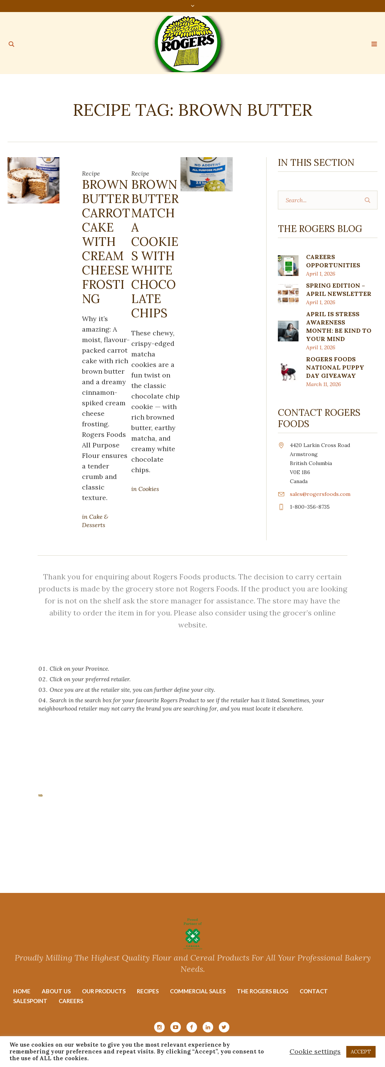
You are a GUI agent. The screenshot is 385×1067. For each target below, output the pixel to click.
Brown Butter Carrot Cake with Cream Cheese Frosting (106, 241)
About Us (56, 991)
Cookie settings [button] (315, 1051)
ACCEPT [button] (361, 1052)
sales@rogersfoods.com (320, 494)
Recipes (148, 991)
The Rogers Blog (262, 991)
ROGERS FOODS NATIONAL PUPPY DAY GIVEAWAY (335, 367)
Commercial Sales (198, 991)
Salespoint (30, 1000)
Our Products (104, 991)
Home (21, 991)
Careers (71, 1000)
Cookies (148, 489)
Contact (314, 991)
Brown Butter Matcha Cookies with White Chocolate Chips (155, 249)
